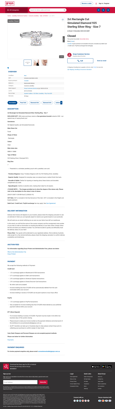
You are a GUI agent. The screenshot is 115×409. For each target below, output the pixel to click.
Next (64, 39)
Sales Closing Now (88, 376)
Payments (11, 340)
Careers (99, 388)
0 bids (72, 41)
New (25, 75)
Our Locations (101, 386)
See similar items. (84, 39)
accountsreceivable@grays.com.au (49, 351)
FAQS (94, 67)
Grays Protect (12, 254)
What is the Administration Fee (17, 252)
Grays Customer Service (30, 88)
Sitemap (86, 388)
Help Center (100, 381)
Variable (26, 80)
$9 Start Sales (87, 379)
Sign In (104, 3)
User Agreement (51, 203)
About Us (100, 376)
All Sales (86, 381)
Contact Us (100, 379)
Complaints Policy (74, 386)
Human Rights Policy (75, 383)
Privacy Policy (73, 381)
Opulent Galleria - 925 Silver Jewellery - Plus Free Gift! (38, 93)
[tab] (12, 102)
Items (85, 386)
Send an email (101, 60)
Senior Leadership (102, 383)
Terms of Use (73, 379)
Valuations (86, 383)
